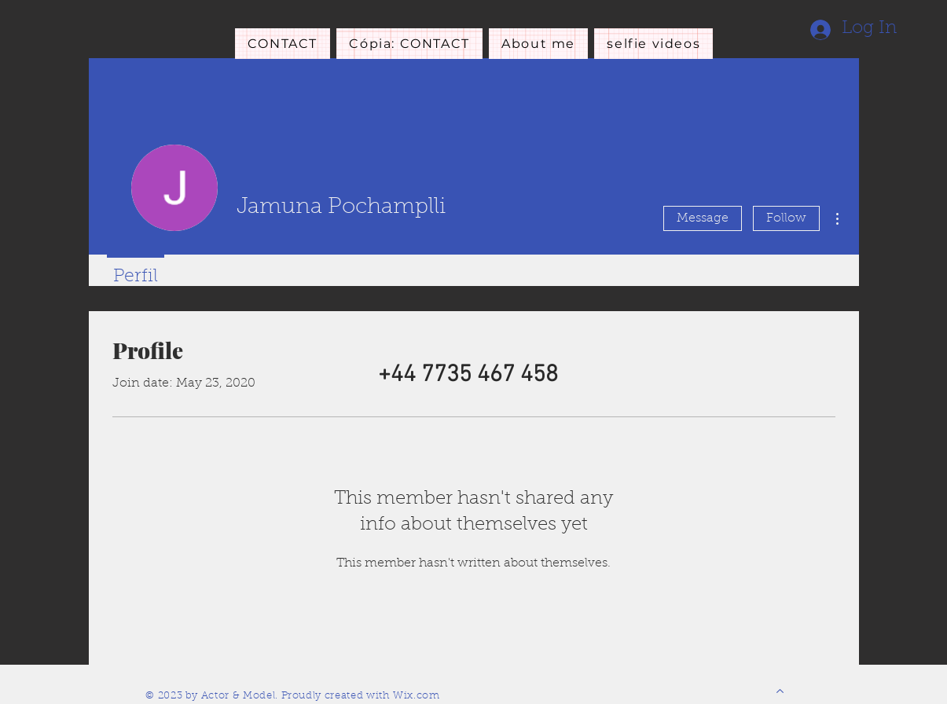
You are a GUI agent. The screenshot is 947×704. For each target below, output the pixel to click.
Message (703, 218)
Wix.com (416, 696)
